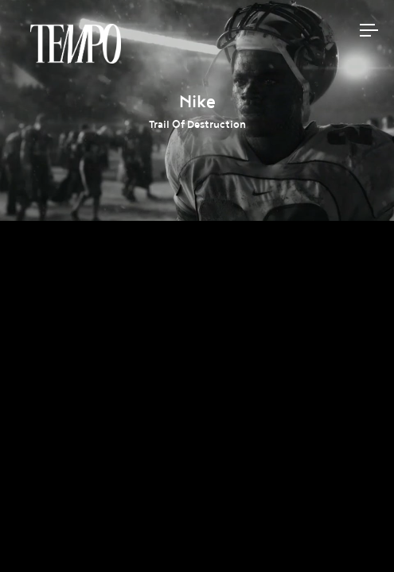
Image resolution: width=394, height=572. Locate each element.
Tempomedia (75, 44)
